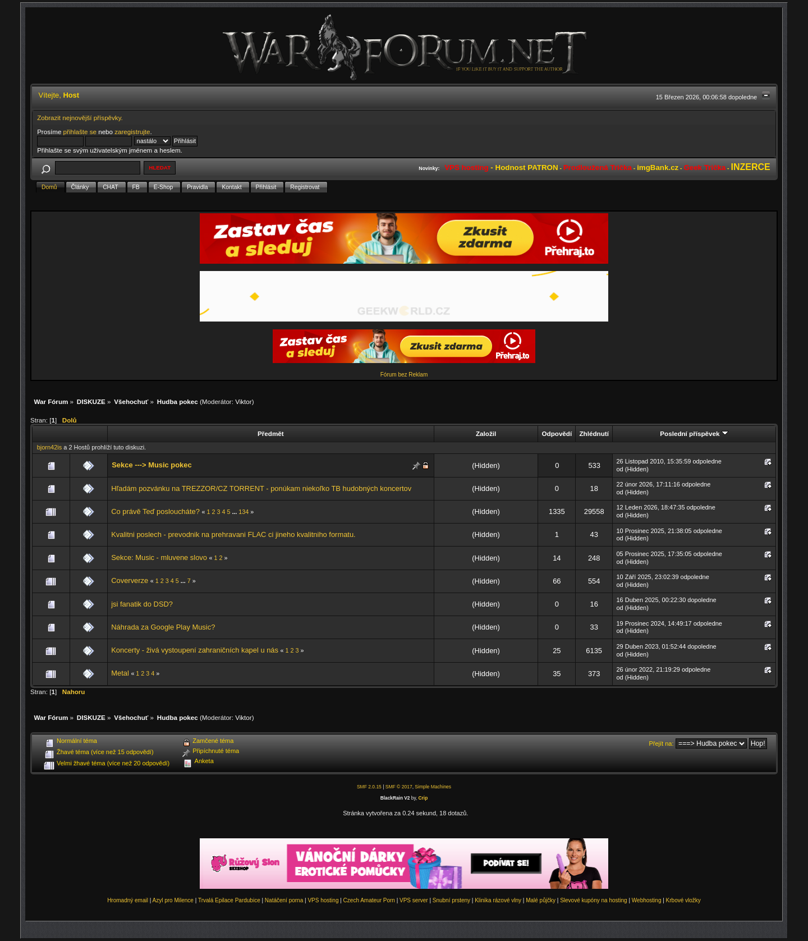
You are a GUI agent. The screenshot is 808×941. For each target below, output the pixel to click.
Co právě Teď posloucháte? (155, 511)
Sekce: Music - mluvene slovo (159, 557)
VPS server (414, 900)
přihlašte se (80, 131)
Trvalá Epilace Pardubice (229, 900)
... (235, 511)
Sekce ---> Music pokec (151, 465)
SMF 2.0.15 (369, 786)
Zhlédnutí (593, 433)
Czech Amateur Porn (369, 900)
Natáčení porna (284, 900)
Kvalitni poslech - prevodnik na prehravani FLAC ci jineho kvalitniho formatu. (233, 534)
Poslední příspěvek (694, 433)
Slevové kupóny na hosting (593, 900)
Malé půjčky (541, 900)
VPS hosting (322, 900)
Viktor (243, 401)
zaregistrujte (132, 131)
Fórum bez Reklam (404, 374)
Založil (486, 433)
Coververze (129, 580)
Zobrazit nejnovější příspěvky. (80, 117)
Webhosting (647, 900)
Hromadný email (127, 900)
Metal (120, 673)
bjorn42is (49, 447)
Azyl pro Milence (173, 900)
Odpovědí (556, 433)
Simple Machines (433, 786)
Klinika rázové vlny (498, 900)
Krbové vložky (683, 900)
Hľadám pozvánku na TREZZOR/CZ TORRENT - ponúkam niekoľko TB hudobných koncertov (261, 488)
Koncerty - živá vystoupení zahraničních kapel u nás (194, 650)
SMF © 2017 (398, 786)
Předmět (271, 433)
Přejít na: (661, 743)
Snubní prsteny (451, 900)
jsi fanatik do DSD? (142, 604)
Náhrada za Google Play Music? (163, 627)
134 (243, 511)
